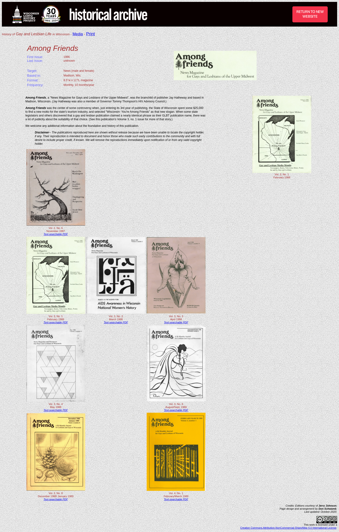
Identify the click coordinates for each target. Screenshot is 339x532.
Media (78, 34)
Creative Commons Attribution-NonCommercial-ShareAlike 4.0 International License (288, 527)
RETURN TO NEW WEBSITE (310, 14)
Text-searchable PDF (56, 234)
